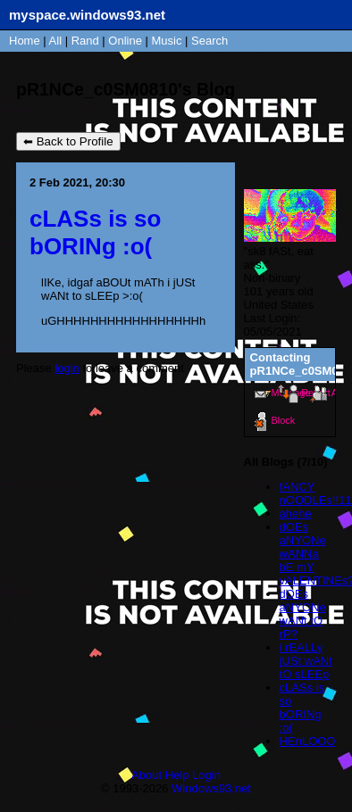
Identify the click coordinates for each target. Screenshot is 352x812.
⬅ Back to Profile (68, 141)
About (146, 775)
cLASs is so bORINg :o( (302, 707)
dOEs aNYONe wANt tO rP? (303, 614)
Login (206, 775)
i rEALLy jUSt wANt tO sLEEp (306, 661)
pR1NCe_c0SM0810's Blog (125, 89)
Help (177, 775)
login (66, 368)
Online (125, 40)
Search (209, 40)
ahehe (296, 513)
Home (24, 40)
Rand (85, 40)
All (57, 40)
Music (167, 40)
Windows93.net (211, 788)
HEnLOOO (308, 741)
